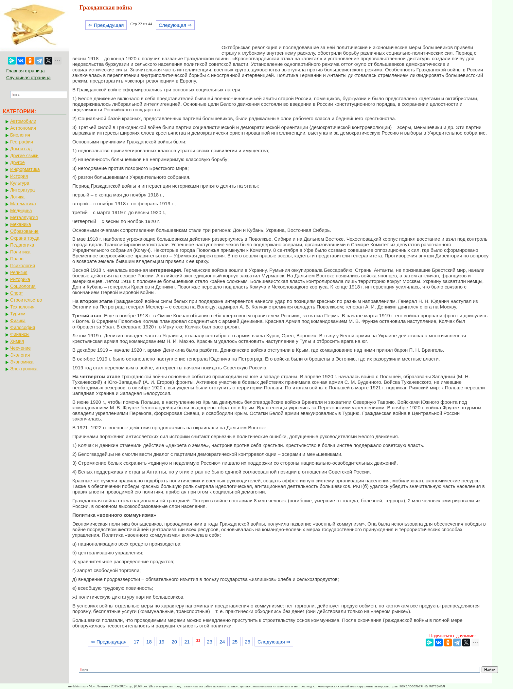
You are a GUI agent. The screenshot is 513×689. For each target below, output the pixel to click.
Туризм (17, 313)
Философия (22, 327)
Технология (22, 306)
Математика (23, 203)
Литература (22, 190)
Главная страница (25, 70)
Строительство (26, 300)
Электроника (24, 368)
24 (222, 641)
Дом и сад (21, 148)
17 (136, 641)
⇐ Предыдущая (106, 25)
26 (247, 641)
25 (235, 641)
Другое (17, 162)
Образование (24, 231)
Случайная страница (28, 77)
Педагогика (22, 245)
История (19, 176)
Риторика (20, 279)
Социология (23, 286)
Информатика (25, 169)
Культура (19, 183)
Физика (18, 320)
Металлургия (24, 217)
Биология (20, 135)
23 (209, 641)
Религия (18, 272)
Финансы (19, 334)
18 (149, 641)
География (21, 141)
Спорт (16, 293)
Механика (20, 224)
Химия (17, 341)
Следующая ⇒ (175, 25)
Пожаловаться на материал (421, 686)
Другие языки (24, 155)
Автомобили (23, 121)
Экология (20, 355)
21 (187, 641)
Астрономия (23, 128)
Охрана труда (24, 238)
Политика (20, 251)
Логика (17, 196)
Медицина (21, 210)
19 (162, 641)
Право (17, 258)
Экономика (21, 361)
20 (174, 641)
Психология (22, 265)
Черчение (20, 348)
